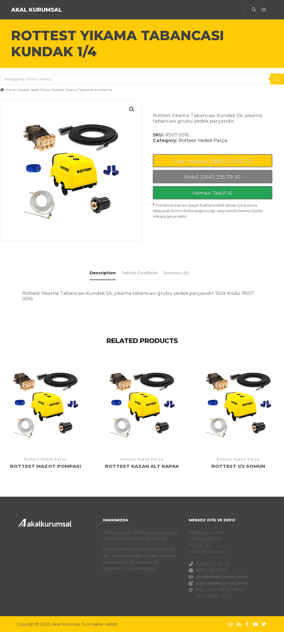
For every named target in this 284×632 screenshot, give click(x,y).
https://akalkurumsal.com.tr (218, 583)
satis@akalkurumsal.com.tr (218, 577)
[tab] (103, 273)
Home (10, 90)
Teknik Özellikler (139, 272)
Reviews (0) (176, 272)
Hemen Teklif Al (212, 193)
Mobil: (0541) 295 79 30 (212, 177)
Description (103, 272)
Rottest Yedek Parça (34, 90)
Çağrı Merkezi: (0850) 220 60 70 (212, 161)
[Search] (277, 79)
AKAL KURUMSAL (36, 9)
